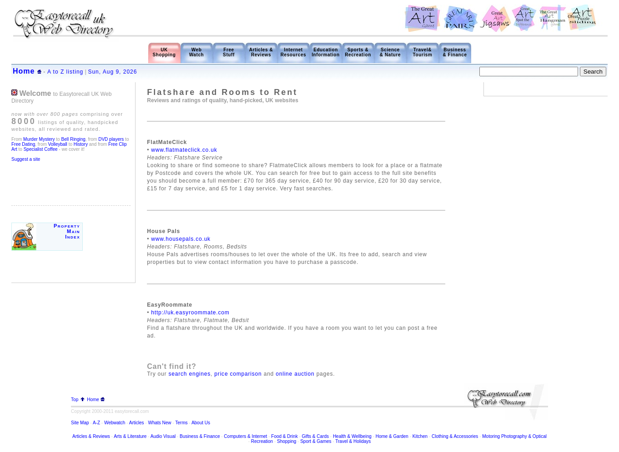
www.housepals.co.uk (181, 239)
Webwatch (115, 422)
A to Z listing (65, 72)
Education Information (326, 52)
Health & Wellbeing (352, 436)
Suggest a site (25, 159)
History (80, 144)
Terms (181, 422)
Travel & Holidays (353, 441)
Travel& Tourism (423, 52)
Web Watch (196, 52)
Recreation (262, 441)
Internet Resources (294, 52)
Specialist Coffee (41, 149)
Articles (136, 422)
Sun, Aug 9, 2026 (112, 72)
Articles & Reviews (261, 52)
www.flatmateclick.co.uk (184, 150)
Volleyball (57, 144)
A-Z (96, 422)
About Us (200, 422)
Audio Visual (163, 436)
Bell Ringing (73, 139)
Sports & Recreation (358, 52)
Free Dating (23, 144)
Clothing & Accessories (455, 436)
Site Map (80, 422)
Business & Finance (455, 52)
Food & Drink (284, 436)
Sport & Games (315, 441)
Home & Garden (392, 436)
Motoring (491, 436)
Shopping (286, 441)
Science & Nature (390, 52)
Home (24, 71)
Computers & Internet (246, 436)
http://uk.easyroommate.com (190, 312)
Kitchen (420, 436)
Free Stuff (229, 52)
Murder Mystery (39, 139)
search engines (189, 374)
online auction (295, 374)
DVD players (111, 139)
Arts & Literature (130, 436)
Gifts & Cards (315, 436)
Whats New (159, 422)
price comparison (238, 374)
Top (78, 399)
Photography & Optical (524, 436)
